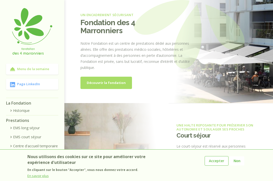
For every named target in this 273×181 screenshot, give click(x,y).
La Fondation (18, 103)
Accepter (216, 160)
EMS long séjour (24, 127)
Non (237, 161)
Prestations (17, 120)
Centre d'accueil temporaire (33, 146)
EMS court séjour (25, 136)
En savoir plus (38, 175)
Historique (19, 110)
